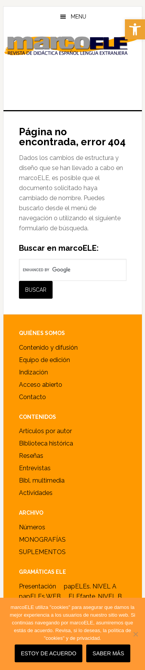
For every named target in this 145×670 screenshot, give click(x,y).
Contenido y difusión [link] (48, 347)
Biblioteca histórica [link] (46, 443)
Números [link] (32, 527)
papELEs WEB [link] (40, 596)
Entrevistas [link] (35, 468)
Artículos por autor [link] (45, 431)
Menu (78, 17)
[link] (135, 29)
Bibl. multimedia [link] (42, 480)
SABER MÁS (108, 653)
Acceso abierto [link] (40, 384)
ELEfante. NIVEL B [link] (95, 596)
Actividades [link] (36, 493)
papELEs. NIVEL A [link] (90, 586)
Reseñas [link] (31, 455)
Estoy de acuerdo (48, 653)
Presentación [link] (37, 586)
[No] (135, 634)
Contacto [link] (32, 397)
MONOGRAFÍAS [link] (42, 539)
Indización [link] (33, 372)
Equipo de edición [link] (44, 360)
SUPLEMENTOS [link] (42, 552)
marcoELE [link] (72, 65)
